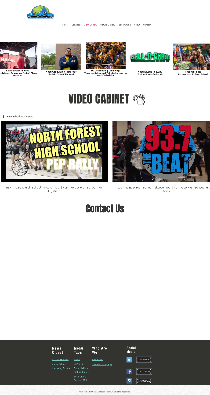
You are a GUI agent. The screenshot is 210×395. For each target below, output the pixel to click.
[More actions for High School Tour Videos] (18, 116)
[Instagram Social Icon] (129, 381)
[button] (18, 116)
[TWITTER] (144, 360)
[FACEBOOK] (144, 371)
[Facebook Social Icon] (129, 371)
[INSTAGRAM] (144, 381)
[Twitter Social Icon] (129, 359)
